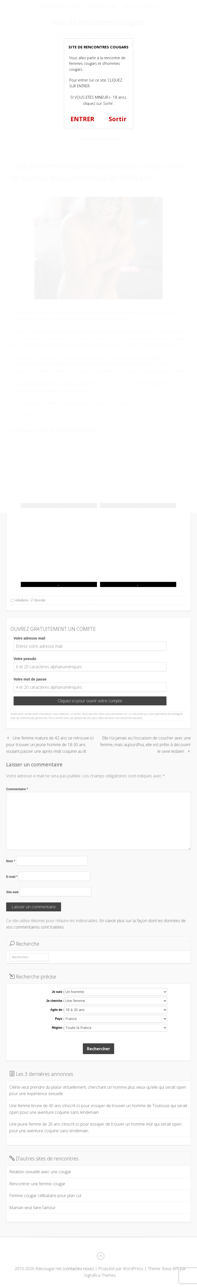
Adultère (21, 600)
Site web (12, 892)
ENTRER (82, 119)
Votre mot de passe (30, 679)
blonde (39, 600)
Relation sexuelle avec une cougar (40, 1172)
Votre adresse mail (29, 638)
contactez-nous (78, 1268)
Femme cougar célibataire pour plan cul (45, 1195)
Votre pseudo (25, 659)
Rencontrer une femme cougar (37, 1184)
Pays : (59, 1019)
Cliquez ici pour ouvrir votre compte (90, 701)
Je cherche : (55, 1001)
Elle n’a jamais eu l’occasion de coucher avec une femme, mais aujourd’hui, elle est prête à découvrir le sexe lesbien (145, 744)
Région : (58, 1027)
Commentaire (17, 789)
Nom (10, 861)
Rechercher (98, 1049)
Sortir (117, 119)
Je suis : (58, 992)
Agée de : (57, 1010)
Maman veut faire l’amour (32, 1207)
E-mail (11, 877)
